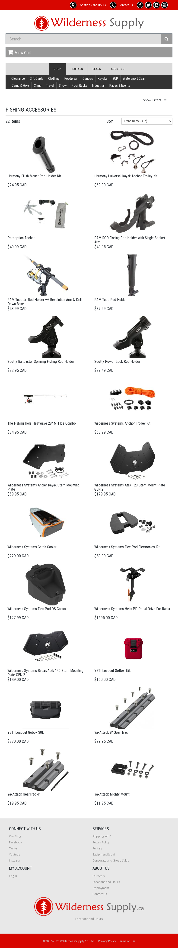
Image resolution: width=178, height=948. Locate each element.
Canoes (88, 78)
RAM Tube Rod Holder (110, 299)
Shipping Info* (101, 836)
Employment (100, 888)
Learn (96, 69)
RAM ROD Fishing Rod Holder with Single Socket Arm (129, 240)
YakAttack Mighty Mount (112, 794)
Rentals (77, 69)
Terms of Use (127, 941)
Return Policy (100, 842)
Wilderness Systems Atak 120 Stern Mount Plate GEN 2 (129, 487)
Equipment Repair (104, 854)
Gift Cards (36, 78)
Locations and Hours (106, 882)
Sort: (110, 121)
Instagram (15, 860)
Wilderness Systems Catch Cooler (32, 547)
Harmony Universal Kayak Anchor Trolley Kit (125, 176)
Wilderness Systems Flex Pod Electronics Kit (127, 547)
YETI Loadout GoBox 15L (112, 670)
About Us (117, 69)
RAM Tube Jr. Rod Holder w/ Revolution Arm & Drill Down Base (44, 301)
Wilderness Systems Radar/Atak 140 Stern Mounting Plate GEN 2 (45, 672)
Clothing (54, 78)
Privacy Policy (107, 941)
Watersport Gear (134, 78)
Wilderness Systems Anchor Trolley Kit (122, 423)
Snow (63, 85)
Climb (37, 85)
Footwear (71, 78)
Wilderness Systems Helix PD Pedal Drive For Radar (132, 609)
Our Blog (15, 836)
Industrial (98, 85)
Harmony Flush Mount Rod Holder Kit (34, 176)
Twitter (13, 848)
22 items (13, 121)
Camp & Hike (20, 85)
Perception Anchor (21, 238)
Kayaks (103, 78)
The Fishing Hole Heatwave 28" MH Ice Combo (41, 423)
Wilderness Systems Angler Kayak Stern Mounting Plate (43, 487)
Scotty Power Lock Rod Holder (117, 361)
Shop (57, 69)
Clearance (18, 78)
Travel (50, 85)
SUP (115, 78)
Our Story (98, 876)
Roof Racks (79, 85)
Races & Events (119, 85)
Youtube (14, 854)
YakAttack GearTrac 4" (23, 794)
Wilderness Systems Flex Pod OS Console (37, 609)
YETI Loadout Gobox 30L (25, 732)
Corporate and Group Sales (110, 860)
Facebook (15, 842)
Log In (13, 876)
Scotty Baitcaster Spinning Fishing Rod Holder (40, 361)
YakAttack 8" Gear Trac (111, 732)
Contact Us (99, 894)
